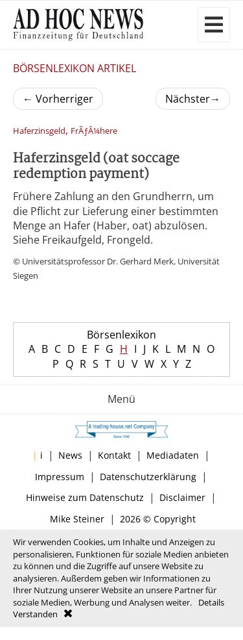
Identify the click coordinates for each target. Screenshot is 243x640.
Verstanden (35, 614)
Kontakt (114, 455)
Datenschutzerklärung (148, 476)
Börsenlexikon (121, 334)
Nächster (192, 99)
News (70, 455)
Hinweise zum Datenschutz (85, 497)
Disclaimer (182, 497)
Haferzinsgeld (39, 131)
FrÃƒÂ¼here (94, 131)
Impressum (59, 476)
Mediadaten (172, 455)
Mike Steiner (77, 519)
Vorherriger (58, 99)
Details (211, 602)
